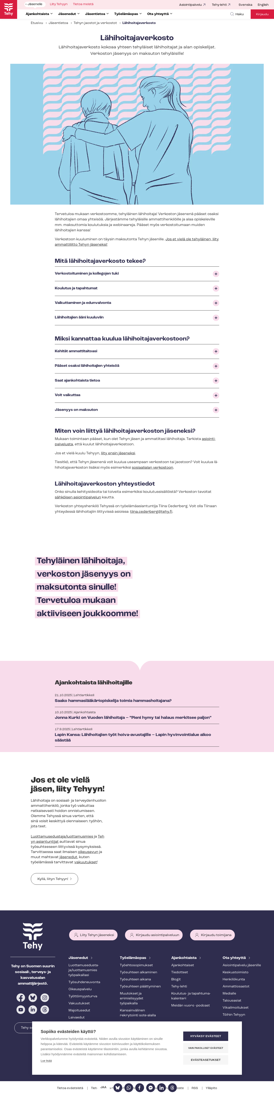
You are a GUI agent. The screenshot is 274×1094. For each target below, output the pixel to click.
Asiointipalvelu (190, 5)
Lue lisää (46, 1061)
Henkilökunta (234, 979)
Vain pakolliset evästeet (207, 1048)
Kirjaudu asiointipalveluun (157, 935)
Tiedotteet (179, 972)
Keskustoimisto (236, 972)
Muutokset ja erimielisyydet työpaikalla (131, 998)
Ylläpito (211, 1088)
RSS (195, 1088)
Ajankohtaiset (182, 965)
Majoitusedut (79, 1010)
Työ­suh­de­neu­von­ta (84, 982)
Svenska (245, 5)
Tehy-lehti (219, 5)
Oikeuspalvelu (80, 989)
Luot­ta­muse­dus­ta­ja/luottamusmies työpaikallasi (83, 970)
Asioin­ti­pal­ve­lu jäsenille (242, 965)
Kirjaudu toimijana (216, 935)
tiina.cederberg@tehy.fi (151, 512)
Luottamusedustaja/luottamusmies (62, 836)
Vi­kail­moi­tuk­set (236, 1007)
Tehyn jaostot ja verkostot (95, 23)
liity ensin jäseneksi (118, 453)
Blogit (176, 979)
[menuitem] (248, 5)
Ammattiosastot (236, 986)
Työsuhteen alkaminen (138, 972)
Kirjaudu (262, 14)
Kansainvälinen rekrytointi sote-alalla (138, 1013)
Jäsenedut (78, 958)
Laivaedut (76, 1017)
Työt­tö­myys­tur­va (82, 996)
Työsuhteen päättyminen (140, 986)
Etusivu (37, 23)
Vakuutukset (79, 1003)
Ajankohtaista (184, 958)
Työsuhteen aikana (135, 979)
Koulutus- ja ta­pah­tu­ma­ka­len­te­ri (191, 996)
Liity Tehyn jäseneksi (97, 935)
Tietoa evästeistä (70, 1088)
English (263, 5)
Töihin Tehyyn (234, 1015)
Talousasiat (232, 1000)
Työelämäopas (133, 958)
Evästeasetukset (207, 1060)
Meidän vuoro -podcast (190, 1005)
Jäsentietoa (58, 23)
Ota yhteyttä (235, 958)
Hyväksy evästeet (207, 1036)
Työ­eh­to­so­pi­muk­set (136, 965)
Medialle (229, 993)
